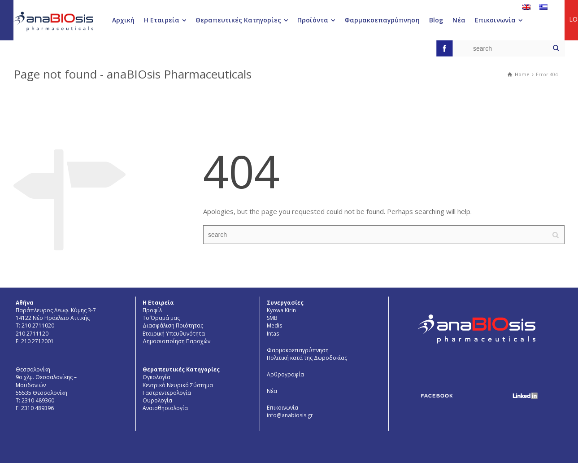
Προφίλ (152, 310)
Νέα (272, 391)
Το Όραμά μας (161, 318)
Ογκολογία (156, 377)
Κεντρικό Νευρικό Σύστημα (178, 385)
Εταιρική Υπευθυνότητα (174, 333)
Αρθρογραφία (285, 374)
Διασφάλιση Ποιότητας (173, 325)
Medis (274, 325)
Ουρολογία (157, 400)
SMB (272, 318)
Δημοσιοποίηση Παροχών (176, 341)
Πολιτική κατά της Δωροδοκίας (307, 358)
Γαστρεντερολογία (167, 393)
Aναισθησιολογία (165, 408)
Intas (273, 333)
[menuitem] (526, 7)
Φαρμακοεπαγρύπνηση (298, 350)
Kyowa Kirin (281, 310)
